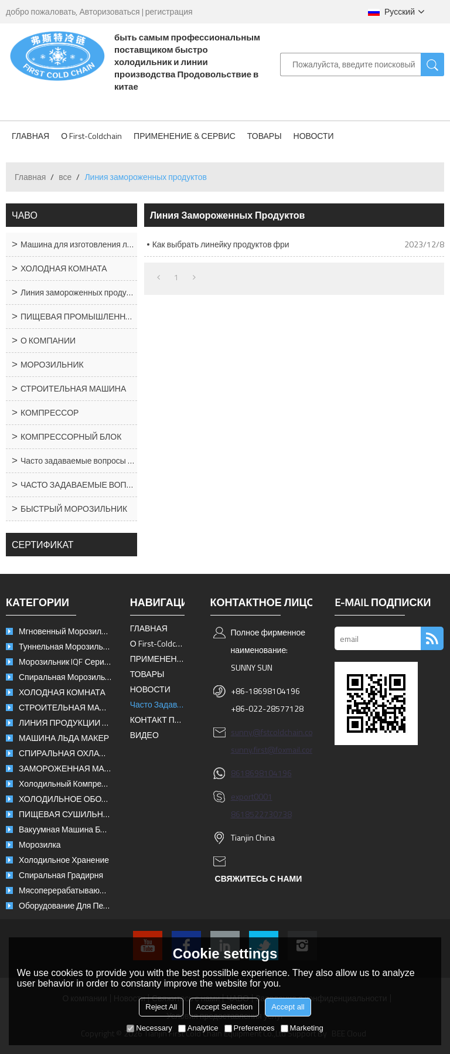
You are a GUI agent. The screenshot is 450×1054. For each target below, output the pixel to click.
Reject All (161, 1006)
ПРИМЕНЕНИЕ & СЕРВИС (185, 136)
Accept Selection (224, 1006)
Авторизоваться (109, 11)
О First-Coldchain (91, 136)
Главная (30, 177)
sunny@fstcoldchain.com (275, 732)
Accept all (287, 1006)
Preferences (249, 1028)
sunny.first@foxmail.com (273, 749)
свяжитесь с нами (258, 878)
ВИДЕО (144, 735)
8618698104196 (261, 773)
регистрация (169, 11)
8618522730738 (261, 814)
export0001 (251, 796)
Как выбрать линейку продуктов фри (220, 244)
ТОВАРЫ (264, 136)
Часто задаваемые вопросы (157, 704)
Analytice (198, 1028)
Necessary (149, 1028)
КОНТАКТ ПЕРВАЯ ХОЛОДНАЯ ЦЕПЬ (157, 719)
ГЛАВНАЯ (30, 136)
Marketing (302, 1028)
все (65, 177)
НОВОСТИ (314, 136)
